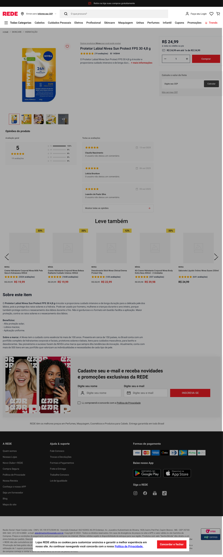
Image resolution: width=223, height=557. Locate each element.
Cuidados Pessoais (59, 22)
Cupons (179, 22)
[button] (38, 14)
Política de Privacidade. (129, 548)
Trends (211, 22)
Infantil (167, 22)
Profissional (93, 22)
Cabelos (40, 22)
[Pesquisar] (114, 14)
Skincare (109, 22)
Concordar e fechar (172, 546)
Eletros (78, 22)
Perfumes (153, 22)
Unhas (140, 22)
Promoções (194, 22)
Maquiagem (125, 22)
